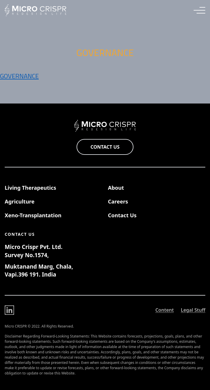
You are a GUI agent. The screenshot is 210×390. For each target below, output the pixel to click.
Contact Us (104, 147)
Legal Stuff (193, 310)
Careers (118, 201)
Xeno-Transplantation (33, 215)
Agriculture (20, 201)
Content (164, 310)
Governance (19, 76)
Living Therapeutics (30, 187)
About (116, 187)
